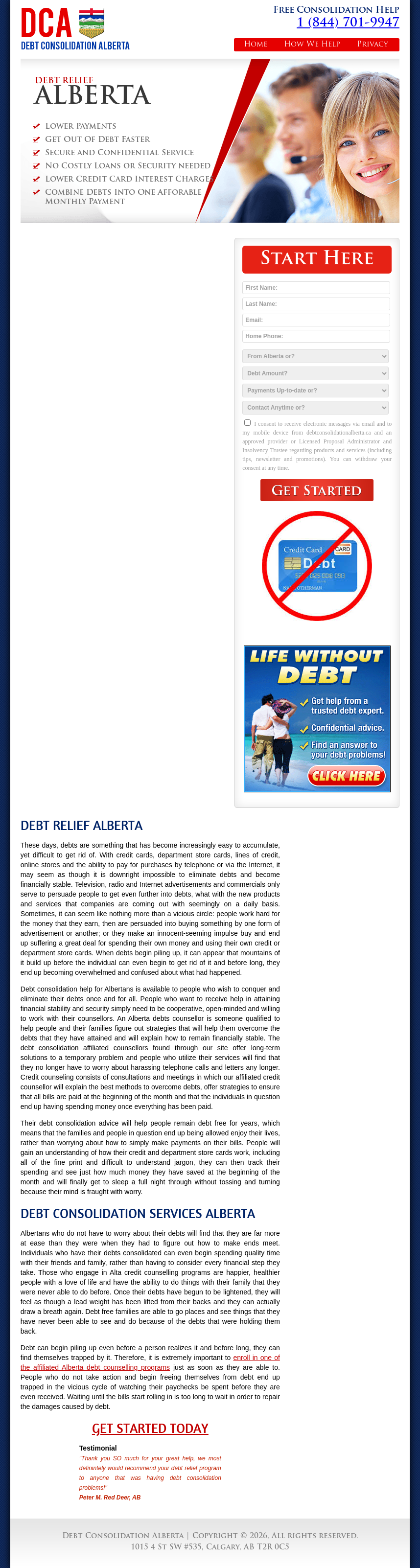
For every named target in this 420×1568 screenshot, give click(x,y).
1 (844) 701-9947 (348, 23)
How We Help (312, 44)
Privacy (372, 44)
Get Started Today (150, 1428)
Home (255, 44)
